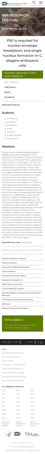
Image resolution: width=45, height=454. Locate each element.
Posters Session (8, 361)
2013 (18, 402)
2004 (18, 414)
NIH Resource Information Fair (13, 365)
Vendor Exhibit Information (12, 369)
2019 (18, 394)
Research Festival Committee (13, 373)
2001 (18, 418)
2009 (32, 406)
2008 (4, 410)
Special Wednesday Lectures (13, 380)
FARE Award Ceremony (12, 284)
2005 (4, 414)
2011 (3, 406)
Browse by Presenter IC (12, 280)
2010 (18, 406)
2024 (18, 390)
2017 (3, 398)
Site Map (29, 450)
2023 (32, 390)
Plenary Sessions (9, 263)
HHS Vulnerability (22, 447)
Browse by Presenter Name (14, 276)
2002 (4, 418)
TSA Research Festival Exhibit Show (17, 300)
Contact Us (23, 443)
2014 (4, 402)
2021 (3, 394)
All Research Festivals (13, 387)
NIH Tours (6, 304)
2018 (32, 394)
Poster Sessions (8, 271)
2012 (32, 402)
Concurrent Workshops (11, 357)
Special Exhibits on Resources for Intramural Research (21, 294)
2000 (32, 418)
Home (14, 443)
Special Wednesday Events (20, 424)
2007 (18, 410)
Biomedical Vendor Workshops (14, 376)
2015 (14, 319)
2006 (32, 410)
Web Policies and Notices (14, 450)
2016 (18, 398)
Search (37, 450)
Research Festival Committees (15, 308)
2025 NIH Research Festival (5, 424)
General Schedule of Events (14, 259)
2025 (4, 349)
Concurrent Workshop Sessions (15, 267)
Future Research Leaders (13, 289)
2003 (32, 414)
